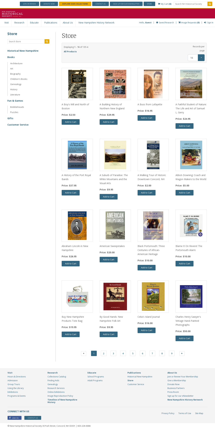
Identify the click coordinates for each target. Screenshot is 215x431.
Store (149, 4)
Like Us (13, 418)
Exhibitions (13, 392)
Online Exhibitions (56, 392)
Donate (49, 4)
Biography (15, 73)
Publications (50, 22)
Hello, (145, 22)
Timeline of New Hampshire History (62, 401)
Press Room (173, 392)
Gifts (10, 118)
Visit (6, 22)
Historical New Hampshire (23, 50)
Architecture (16, 63)
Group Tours (14, 384)
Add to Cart (70, 121)
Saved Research (165, 22)
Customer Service (18, 124)
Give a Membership (176, 381)
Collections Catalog (57, 377)
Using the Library (16, 388)
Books (11, 57)
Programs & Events (17, 396)
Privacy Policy (168, 413)
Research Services (56, 388)
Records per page (199, 48)
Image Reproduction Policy (60, 396)
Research (19, 22)
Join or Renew (29, 4)
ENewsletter (126, 4)
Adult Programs (95, 381)
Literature (15, 94)
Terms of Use (184, 413)
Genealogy (16, 84)
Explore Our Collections (75, 4)
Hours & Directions (17, 377)
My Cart (164, 4)
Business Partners (175, 388)
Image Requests (189, 22)
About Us (68, 22)
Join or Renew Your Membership (182, 377)
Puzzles (14, 112)
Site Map (199, 413)
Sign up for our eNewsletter (180, 396)
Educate (34, 22)
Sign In (208, 22)
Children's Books (18, 78)
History (13, 89)
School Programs (96, 377)
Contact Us (100, 4)
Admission (13, 381)
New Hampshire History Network (96, 22)
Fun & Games (15, 100)
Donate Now (173, 384)
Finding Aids (53, 381)
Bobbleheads (17, 106)
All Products (70, 51)
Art (11, 68)
